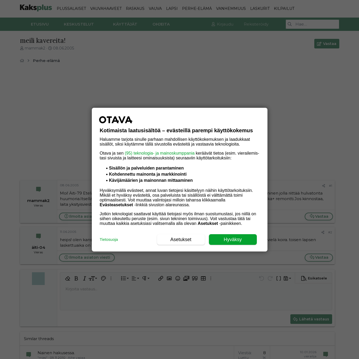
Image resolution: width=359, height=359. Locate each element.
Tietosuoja (109, 239)
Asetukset (180, 239)
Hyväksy (233, 239)
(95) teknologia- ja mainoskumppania (160, 153)
